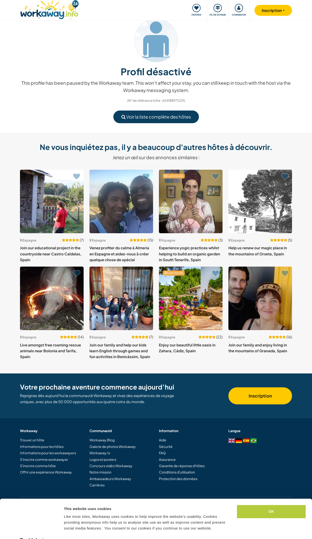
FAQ (162, 453)
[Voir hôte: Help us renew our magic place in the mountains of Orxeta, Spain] (260, 201)
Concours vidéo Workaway (110, 466)
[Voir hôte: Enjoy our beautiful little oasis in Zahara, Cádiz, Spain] (191, 298)
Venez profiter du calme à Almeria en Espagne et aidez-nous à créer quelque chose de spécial (119, 253)
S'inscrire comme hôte (38, 466)
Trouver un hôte (32, 440)
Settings (71, 529)
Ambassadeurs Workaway (110, 478)
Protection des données (178, 478)
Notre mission (100, 472)
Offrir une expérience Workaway (46, 472)
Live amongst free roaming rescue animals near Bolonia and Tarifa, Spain (50, 351)
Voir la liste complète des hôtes (156, 117)
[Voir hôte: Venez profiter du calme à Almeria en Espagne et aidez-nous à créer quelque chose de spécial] (121, 201)
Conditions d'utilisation (177, 472)
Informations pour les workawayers (48, 453)
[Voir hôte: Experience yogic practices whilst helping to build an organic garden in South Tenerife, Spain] (191, 201)
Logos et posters (102, 459)
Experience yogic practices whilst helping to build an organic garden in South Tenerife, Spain (189, 253)
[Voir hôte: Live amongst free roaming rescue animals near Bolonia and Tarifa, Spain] (52, 298)
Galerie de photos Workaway (112, 446)
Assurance (167, 459)
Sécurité (166, 446)
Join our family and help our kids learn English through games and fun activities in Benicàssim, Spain (119, 351)
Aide (162, 440)
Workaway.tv (99, 453)
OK (271, 499)
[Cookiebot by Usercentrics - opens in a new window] (31, 529)
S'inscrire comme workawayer (44, 459)
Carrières (97, 485)
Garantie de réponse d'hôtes (182, 466)
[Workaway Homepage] (49, 9)
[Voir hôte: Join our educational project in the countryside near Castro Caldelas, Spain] (52, 201)
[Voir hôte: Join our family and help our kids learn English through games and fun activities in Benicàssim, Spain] (121, 298)
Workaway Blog (102, 440)
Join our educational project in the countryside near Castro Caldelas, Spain (50, 253)
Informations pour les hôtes (42, 446)
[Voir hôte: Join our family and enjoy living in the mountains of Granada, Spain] (260, 298)
